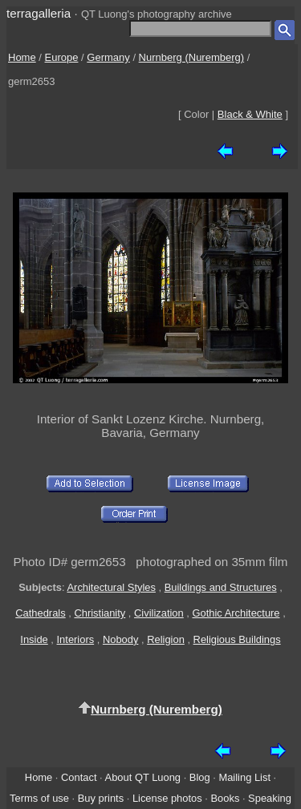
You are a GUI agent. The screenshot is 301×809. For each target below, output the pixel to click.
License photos (167, 798)
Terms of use (39, 798)
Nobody (121, 639)
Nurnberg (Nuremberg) (192, 57)
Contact (78, 777)
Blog (199, 777)
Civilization (159, 613)
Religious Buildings (237, 639)
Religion (166, 639)
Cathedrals (40, 613)
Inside (33, 639)
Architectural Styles (111, 587)
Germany (108, 57)
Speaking (269, 798)
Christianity (99, 613)
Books (224, 798)
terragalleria (38, 13)
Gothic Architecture (236, 613)
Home (22, 57)
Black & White (250, 114)
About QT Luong (143, 777)
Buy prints (101, 798)
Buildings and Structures (221, 587)
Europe (62, 57)
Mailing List (244, 777)
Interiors (76, 639)
